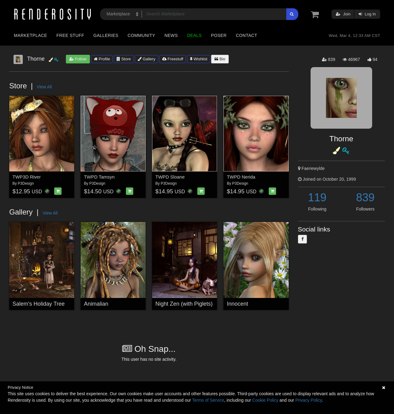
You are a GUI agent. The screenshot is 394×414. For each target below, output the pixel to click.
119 (317, 197)
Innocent (237, 304)
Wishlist (198, 59)
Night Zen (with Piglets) (184, 304)
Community (141, 35)
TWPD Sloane (170, 176)
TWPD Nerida (241, 176)
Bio (220, 59)
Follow (77, 59)
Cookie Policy (265, 400)
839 (365, 197)
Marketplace (30, 35)
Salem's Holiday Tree (39, 304)
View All (44, 86)
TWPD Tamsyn (99, 176)
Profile (102, 59)
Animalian (96, 304)
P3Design (26, 183)
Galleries (105, 35)
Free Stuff (70, 35)
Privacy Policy (308, 400)
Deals (194, 35)
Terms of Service (208, 400)
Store (124, 59)
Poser (219, 35)
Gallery (146, 59)
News (171, 35)
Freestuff (172, 59)
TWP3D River (27, 176)
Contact (246, 35)
